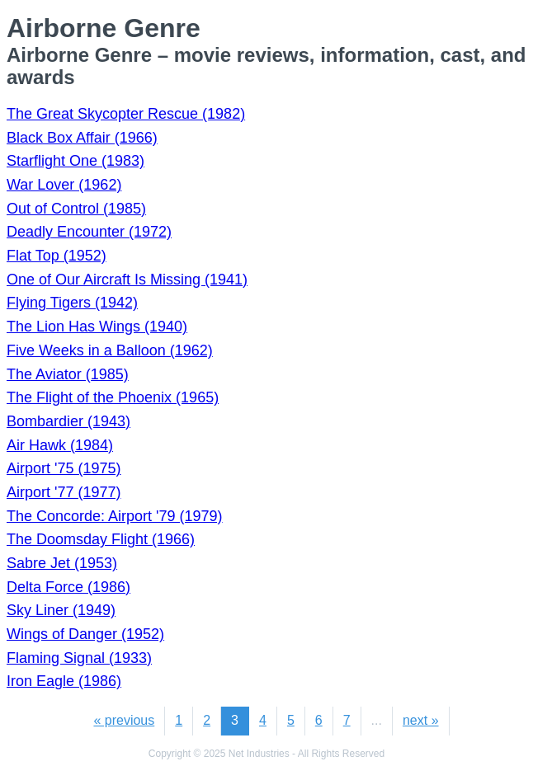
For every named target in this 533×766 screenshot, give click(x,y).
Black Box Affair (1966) (82, 137)
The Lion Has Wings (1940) (97, 326)
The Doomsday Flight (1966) (101, 539)
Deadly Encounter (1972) (89, 231)
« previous (123, 720)
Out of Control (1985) (76, 208)
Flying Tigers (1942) (72, 302)
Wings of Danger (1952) (85, 634)
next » (421, 720)
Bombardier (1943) (68, 421)
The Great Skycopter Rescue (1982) (126, 114)
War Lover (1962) (64, 184)
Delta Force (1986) (68, 587)
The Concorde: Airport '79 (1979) (115, 516)
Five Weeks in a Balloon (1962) (110, 350)
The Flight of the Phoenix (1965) (113, 397)
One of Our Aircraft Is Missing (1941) (127, 279)
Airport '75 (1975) (64, 468)
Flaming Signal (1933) (79, 658)
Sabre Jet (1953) (62, 563)
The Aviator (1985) (68, 374)
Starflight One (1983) (75, 161)
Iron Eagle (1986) (64, 681)
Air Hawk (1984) (60, 445)
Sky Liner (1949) (61, 610)
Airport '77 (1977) (64, 492)
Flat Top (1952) (56, 255)
